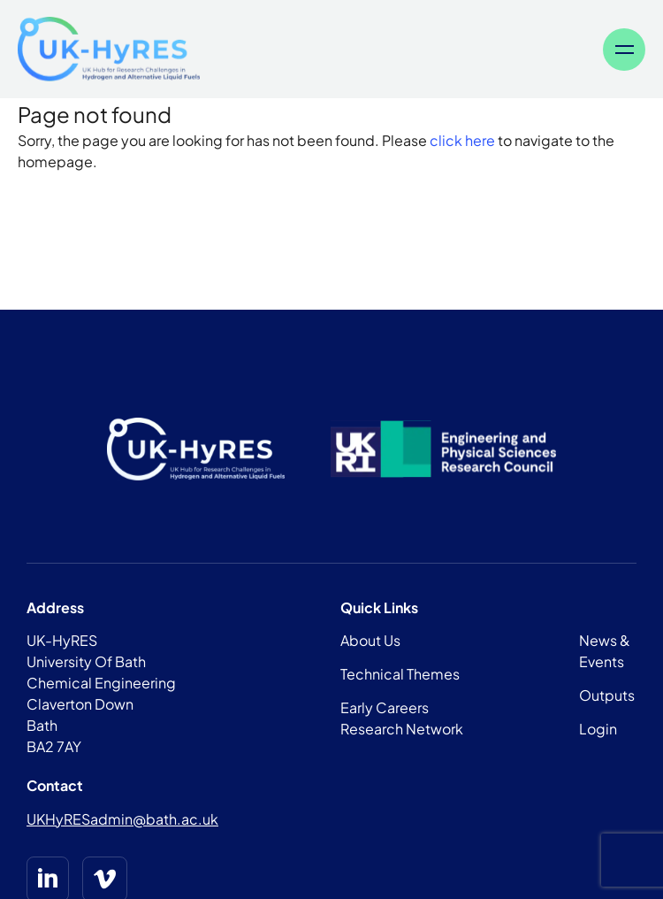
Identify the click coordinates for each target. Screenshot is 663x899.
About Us (370, 640)
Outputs (607, 695)
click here (462, 140)
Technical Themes (400, 674)
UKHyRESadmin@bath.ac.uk (122, 819)
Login (598, 728)
